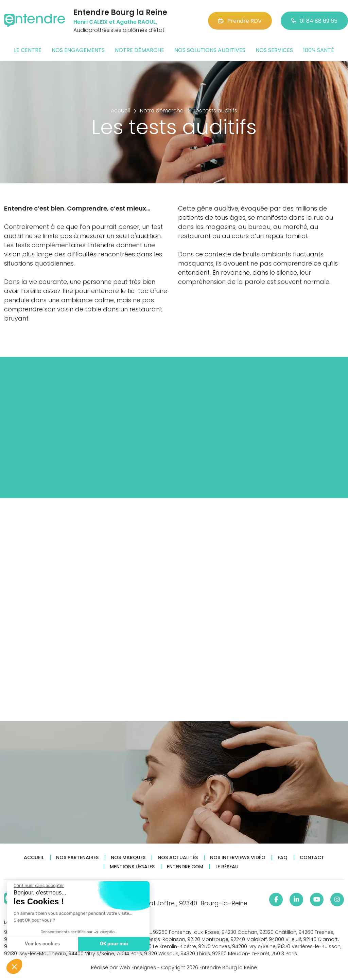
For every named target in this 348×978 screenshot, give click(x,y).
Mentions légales (132, 867)
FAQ (283, 858)
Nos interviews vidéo (237, 858)
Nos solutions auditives (209, 50)
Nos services (274, 50)
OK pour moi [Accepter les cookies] (114, 944)
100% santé (318, 50)
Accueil (34, 858)
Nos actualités (178, 858)
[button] (14, 966)
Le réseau (227, 867)
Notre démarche (139, 50)
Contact (312, 858)
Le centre (27, 50)
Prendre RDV (240, 21)
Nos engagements (78, 50)
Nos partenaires (77, 858)
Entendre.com (185, 867)
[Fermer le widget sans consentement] (38, 885)
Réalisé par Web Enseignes (123, 967)
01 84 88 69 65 (314, 21)
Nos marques (128, 858)
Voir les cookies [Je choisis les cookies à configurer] (42, 944)
